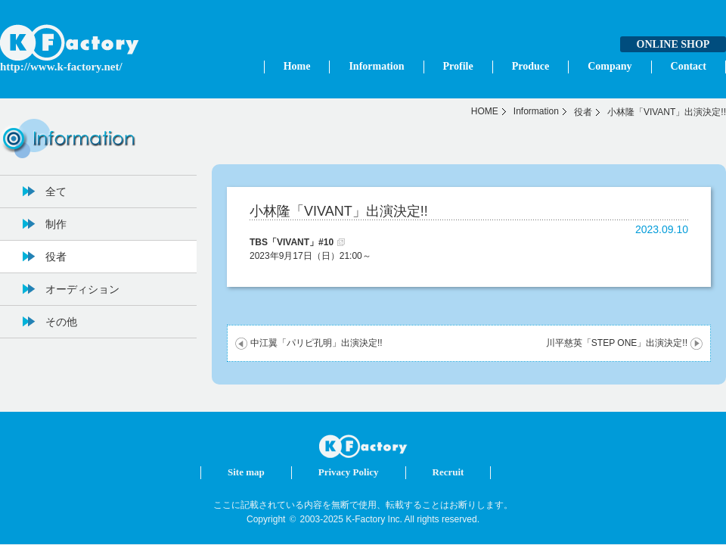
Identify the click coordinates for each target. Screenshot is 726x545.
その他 (61, 322)
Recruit (448, 472)
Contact (688, 66)
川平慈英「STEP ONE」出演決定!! (616, 343)
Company (609, 66)
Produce (531, 66)
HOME (484, 111)
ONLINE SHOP (673, 44)
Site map (246, 472)
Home (297, 66)
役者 (583, 112)
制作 (56, 224)
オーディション (82, 289)
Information (376, 66)
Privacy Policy (348, 472)
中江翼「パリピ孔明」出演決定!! (316, 343)
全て (56, 191)
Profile (458, 66)
